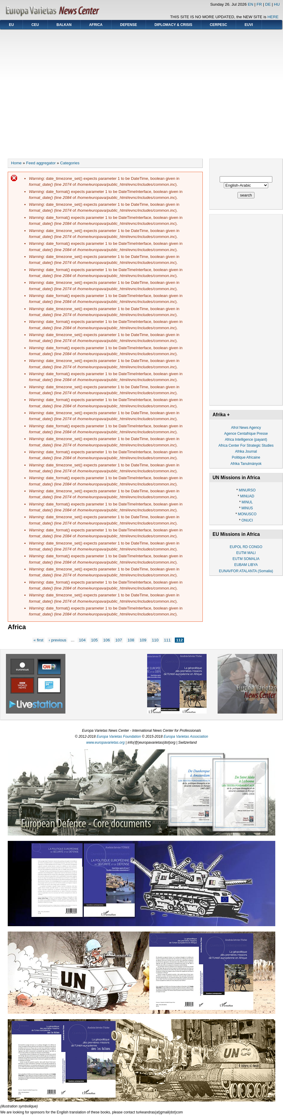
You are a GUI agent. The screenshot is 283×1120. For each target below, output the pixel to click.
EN (250, 4)
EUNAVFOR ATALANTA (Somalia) (246, 571)
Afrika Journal (246, 451)
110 (155, 640)
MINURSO (247, 490)
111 (167, 640)
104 (82, 640)
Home (16, 163)
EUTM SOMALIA (246, 559)
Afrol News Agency (246, 428)
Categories (69, 163)
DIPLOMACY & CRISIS (173, 25)
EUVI (249, 25)
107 (118, 640)
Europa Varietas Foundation (119, 736)
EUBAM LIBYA (246, 565)
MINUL (247, 502)
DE (268, 4)
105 (94, 640)
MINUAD (247, 496)
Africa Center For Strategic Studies (245, 445)
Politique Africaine (246, 457)
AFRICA (96, 25)
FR (259, 4)
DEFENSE (128, 25)
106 (106, 640)
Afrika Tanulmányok (246, 464)
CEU (35, 25)
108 (131, 640)
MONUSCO (247, 514)
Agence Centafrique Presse (246, 433)
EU (11, 25)
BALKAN (64, 25)
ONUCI (247, 520)
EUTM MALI (246, 553)
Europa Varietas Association (185, 736)
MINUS (247, 508)
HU (277, 4)
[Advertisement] (56, 92)
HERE (273, 17)
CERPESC (218, 25)
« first (38, 640)
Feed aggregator (41, 163)
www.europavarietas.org (105, 742)
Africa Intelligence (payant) (246, 439)
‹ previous (57, 640)
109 (143, 640)
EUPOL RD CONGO (246, 547)
